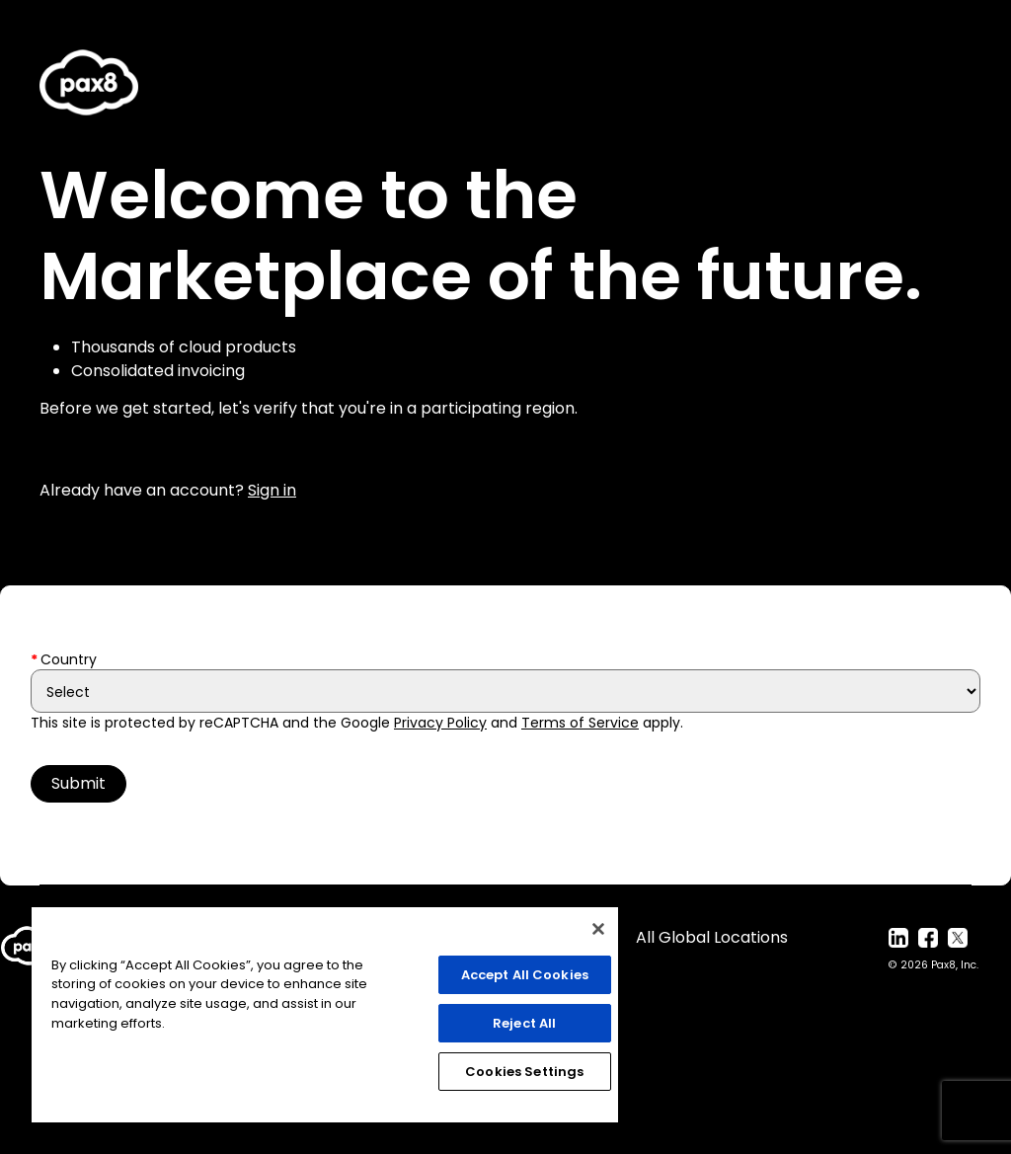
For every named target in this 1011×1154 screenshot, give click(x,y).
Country (68, 659)
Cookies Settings (524, 1071)
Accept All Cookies (524, 974)
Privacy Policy (440, 722)
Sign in (272, 490)
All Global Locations (712, 937)
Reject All (524, 1023)
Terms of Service (580, 722)
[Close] (598, 929)
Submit (78, 783)
